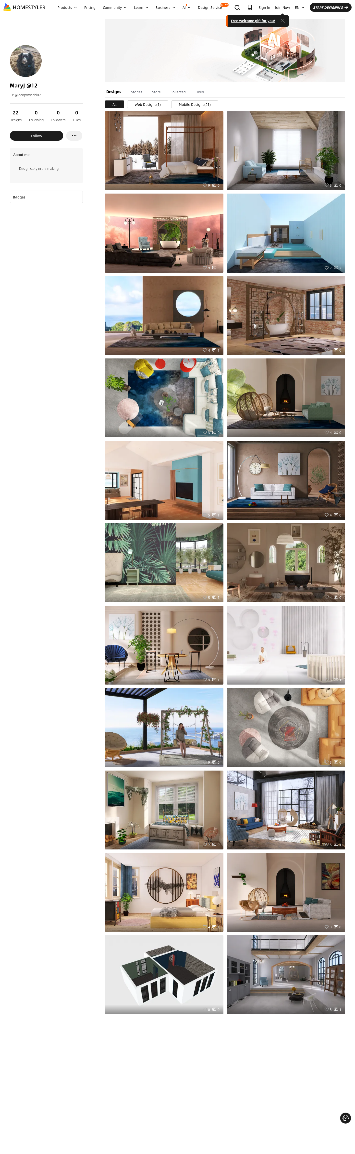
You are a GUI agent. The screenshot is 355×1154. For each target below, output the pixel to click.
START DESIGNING (330, 7)
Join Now (282, 7)
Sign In (264, 7)
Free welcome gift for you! (253, 20)
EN (299, 7)
